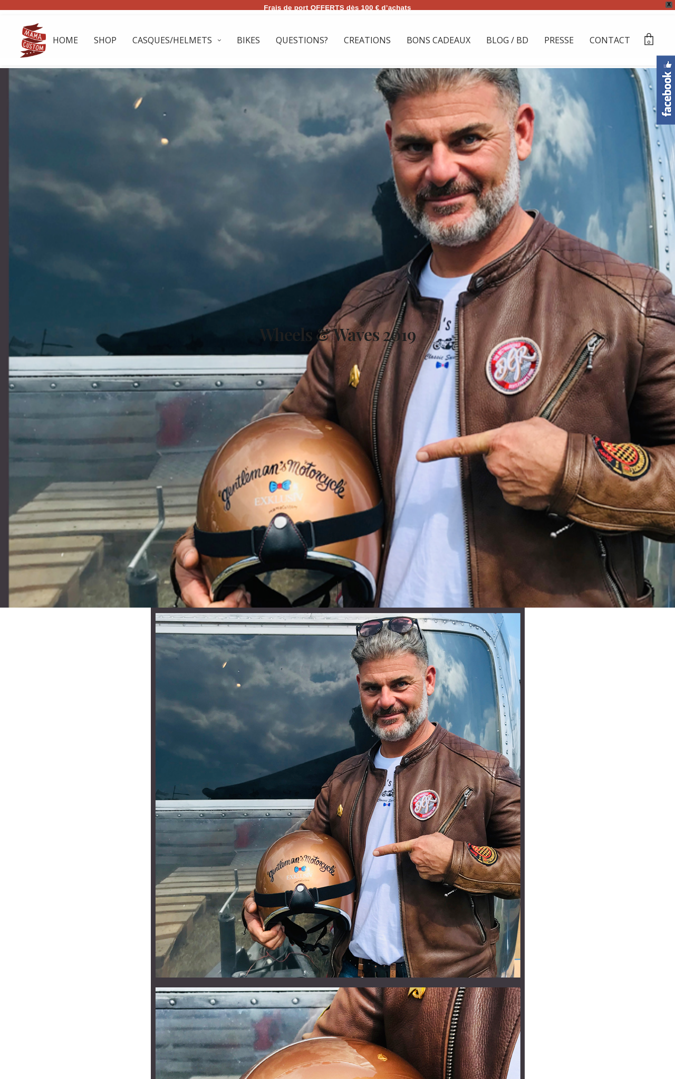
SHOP (105, 40)
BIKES (248, 40)
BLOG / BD (507, 40)
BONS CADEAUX (438, 40)
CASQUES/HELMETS (172, 40)
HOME (65, 40)
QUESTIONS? (302, 40)
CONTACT (610, 40)
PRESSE (559, 40)
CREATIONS (367, 40)
